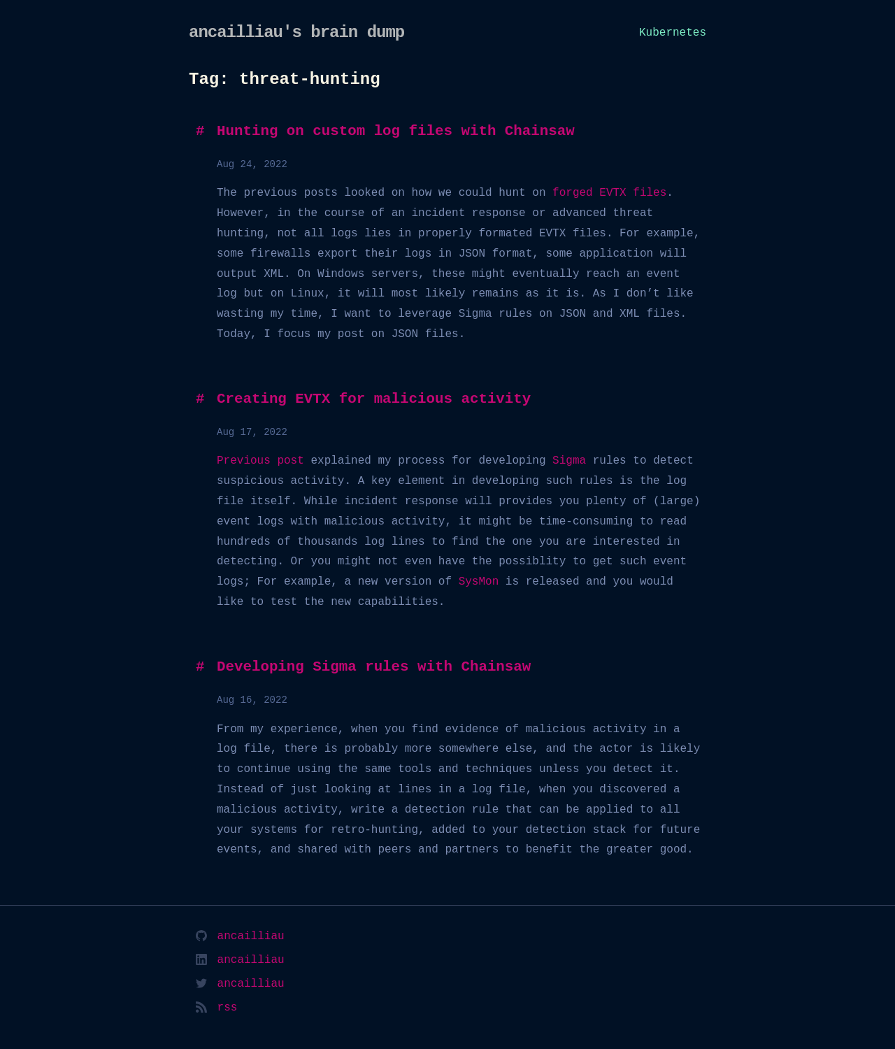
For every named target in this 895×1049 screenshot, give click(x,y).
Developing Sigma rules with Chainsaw (374, 667)
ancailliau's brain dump (296, 32)
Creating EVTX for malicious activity (374, 399)
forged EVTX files (609, 193)
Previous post (260, 461)
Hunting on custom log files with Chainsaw (396, 131)
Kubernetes (672, 33)
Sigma (569, 461)
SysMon (479, 582)
